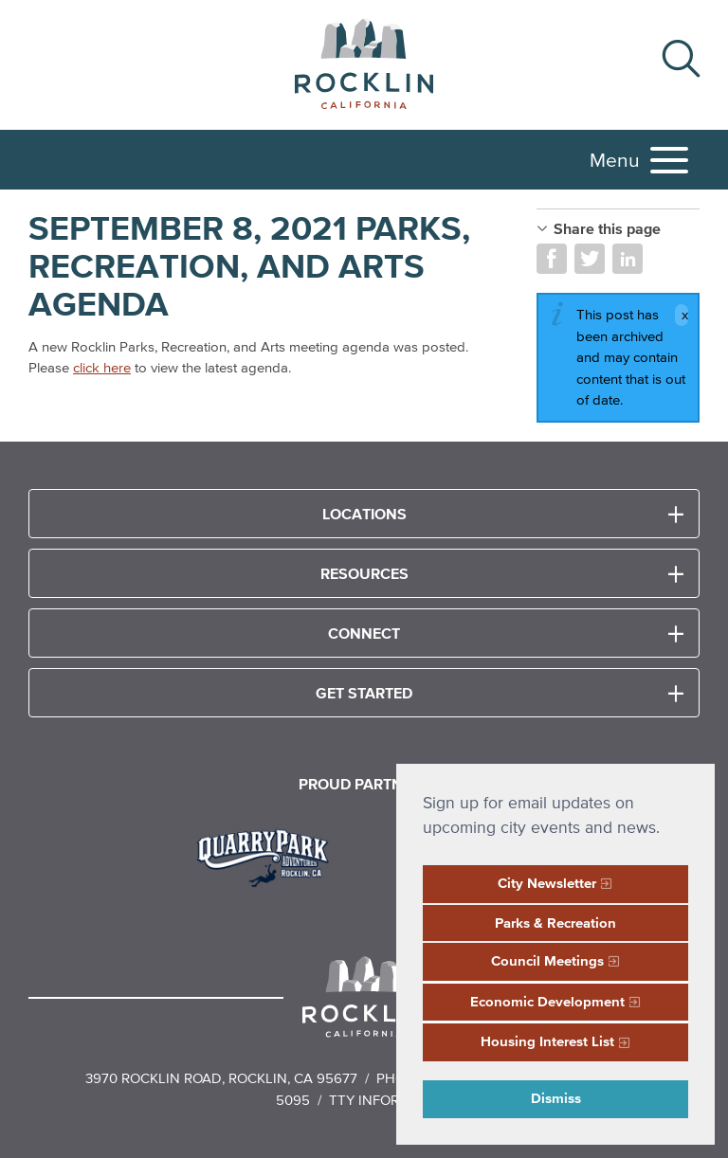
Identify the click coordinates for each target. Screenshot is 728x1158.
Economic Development (547, 1001)
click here (102, 367)
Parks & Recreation (555, 922)
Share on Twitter (589, 259)
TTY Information (391, 1100)
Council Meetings (547, 960)
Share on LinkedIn (627, 259)
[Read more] (269, 856)
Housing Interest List (547, 1041)
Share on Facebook (552, 259)
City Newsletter (547, 883)
